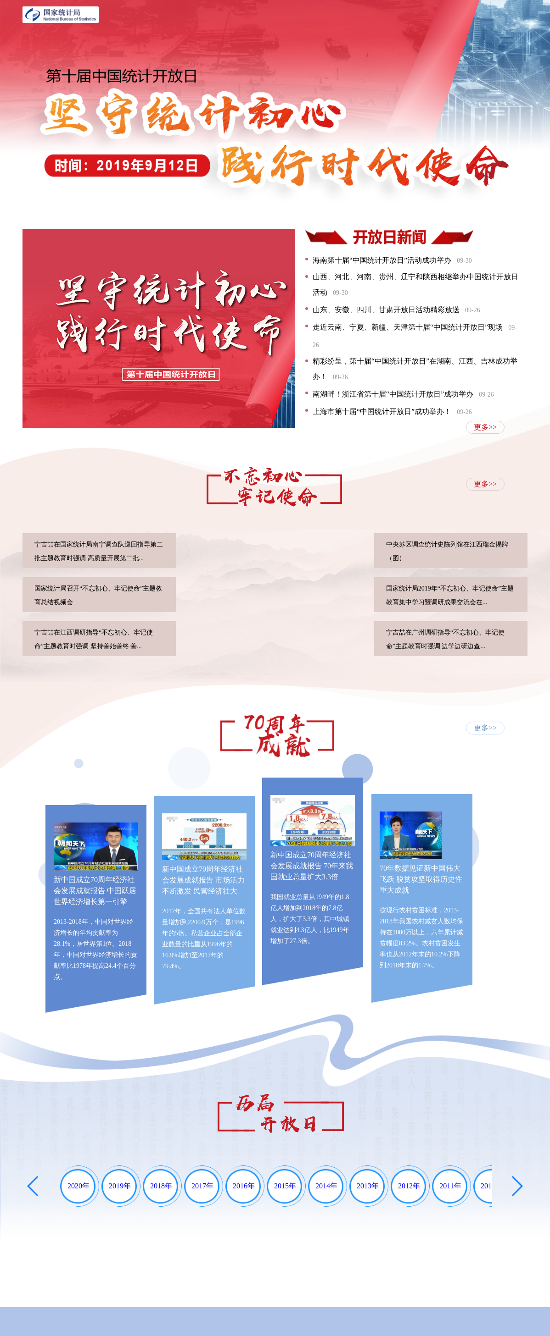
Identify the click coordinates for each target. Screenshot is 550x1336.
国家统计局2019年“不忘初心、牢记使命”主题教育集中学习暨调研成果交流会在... (450, 595)
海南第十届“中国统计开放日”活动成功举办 (392, 260)
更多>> (485, 427)
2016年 (244, 1186)
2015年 (285, 1186)
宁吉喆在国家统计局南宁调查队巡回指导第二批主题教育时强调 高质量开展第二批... (98, 551)
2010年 (492, 1186)
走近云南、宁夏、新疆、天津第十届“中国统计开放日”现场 (415, 335)
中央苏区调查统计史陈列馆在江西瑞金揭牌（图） (447, 551)
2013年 (368, 1186)
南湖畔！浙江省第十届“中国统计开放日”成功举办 (403, 394)
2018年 (161, 1186)
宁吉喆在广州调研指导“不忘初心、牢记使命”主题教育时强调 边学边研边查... (445, 639)
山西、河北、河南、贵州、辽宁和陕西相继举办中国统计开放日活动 (415, 284)
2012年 (409, 1186)
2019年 (120, 1186)
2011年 (450, 1186)
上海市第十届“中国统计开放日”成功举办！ (392, 411)
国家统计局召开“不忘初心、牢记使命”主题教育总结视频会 (98, 595)
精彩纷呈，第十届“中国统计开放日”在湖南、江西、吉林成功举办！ (415, 369)
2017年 (202, 1186)
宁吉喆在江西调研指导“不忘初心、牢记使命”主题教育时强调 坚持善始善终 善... (93, 639)
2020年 (78, 1186)
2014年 (326, 1186)
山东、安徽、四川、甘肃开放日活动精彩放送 (396, 310)
